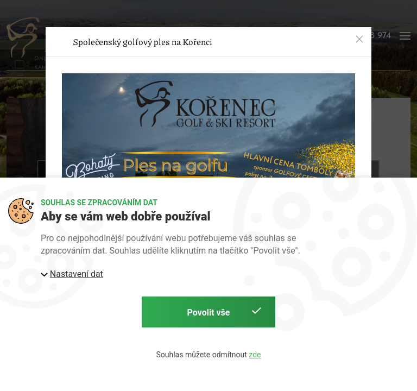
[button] (359, 39)
